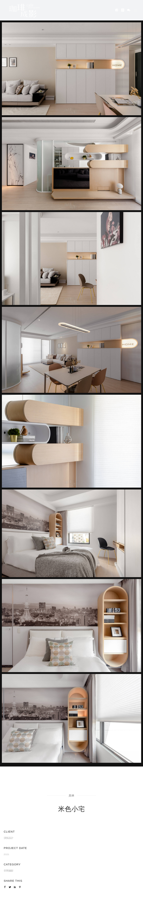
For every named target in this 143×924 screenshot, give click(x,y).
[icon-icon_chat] (128, 10)
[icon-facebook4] (117, 10)
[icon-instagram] (123, 10)
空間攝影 (8, 870)
